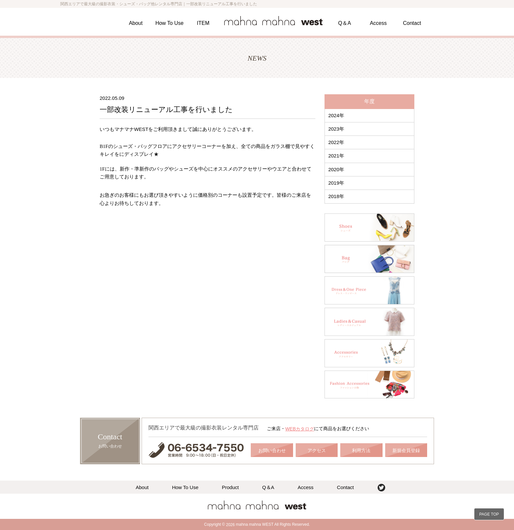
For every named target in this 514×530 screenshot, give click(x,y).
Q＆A (344, 23)
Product (230, 487)
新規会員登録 (406, 450)
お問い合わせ (272, 450)
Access (378, 23)
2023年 (336, 129)
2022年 (336, 142)
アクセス (316, 450)
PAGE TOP (489, 514)
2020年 (336, 169)
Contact (412, 23)
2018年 (336, 196)
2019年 (336, 183)
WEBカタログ (299, 428)
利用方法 (361, 450)
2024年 (336, 115)
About (136, 23)
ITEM (203, 23)
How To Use (169, 23)
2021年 (336, 155)
